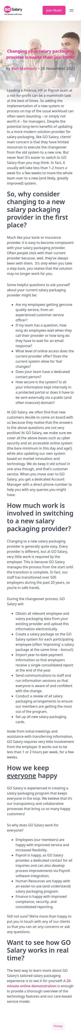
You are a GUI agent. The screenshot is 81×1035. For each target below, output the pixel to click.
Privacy (58, 1026)
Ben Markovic (24, 68)
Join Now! (54, 10)
